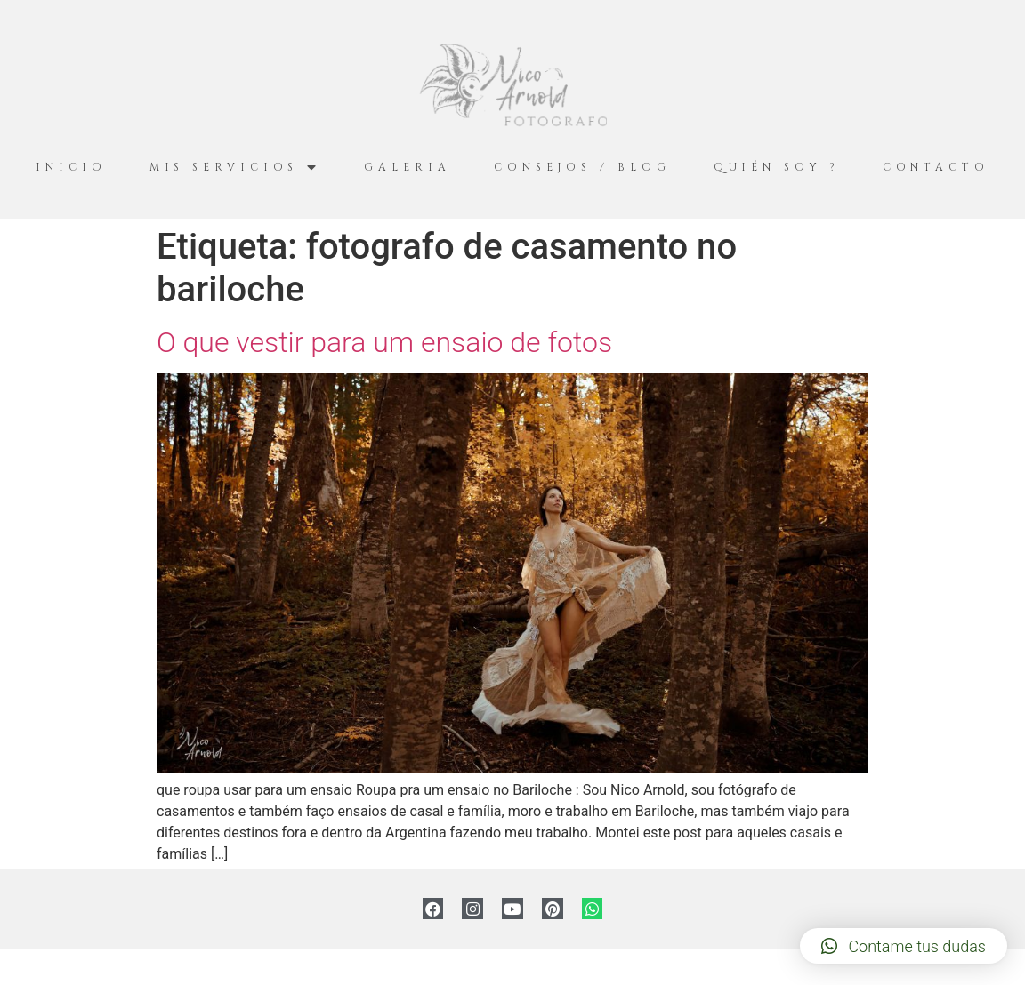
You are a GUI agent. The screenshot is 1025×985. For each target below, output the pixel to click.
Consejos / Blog (582, 167)
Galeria (407, 167)
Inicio (71, 167)
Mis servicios (235, 167)
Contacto (936, 167)
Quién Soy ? (777, 167)
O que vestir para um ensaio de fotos (384, 342)
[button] (903, 946)
